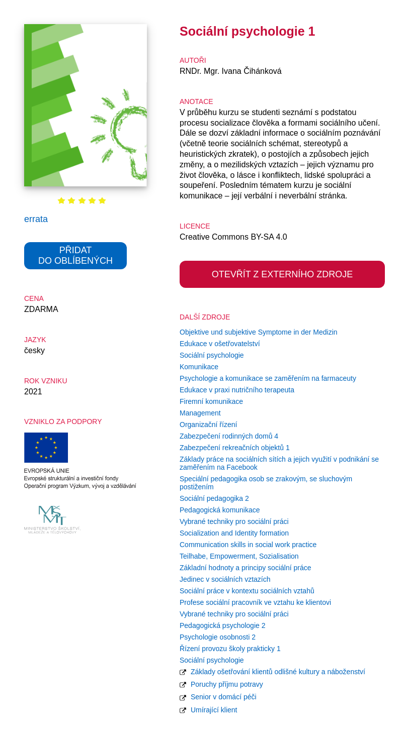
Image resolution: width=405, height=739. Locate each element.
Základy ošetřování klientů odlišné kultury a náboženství (272, 672)
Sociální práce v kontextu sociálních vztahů (247, 591)
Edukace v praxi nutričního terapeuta (237, 390)
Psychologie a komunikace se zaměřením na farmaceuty (268, 378)
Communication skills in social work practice (248, 545)
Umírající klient (208, 710)
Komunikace (199, 367)
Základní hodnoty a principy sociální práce (245, 568)
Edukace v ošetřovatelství (220, 344)
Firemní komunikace (211, 401)
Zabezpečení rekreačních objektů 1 (235, 448)
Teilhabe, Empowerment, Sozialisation (239, 556)
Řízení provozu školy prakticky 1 (230, 649)
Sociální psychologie (212, 355)
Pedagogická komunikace (220, 510)
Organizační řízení (208, 424)
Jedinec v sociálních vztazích (225, 579)
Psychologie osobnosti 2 (218, 637)
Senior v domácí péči (218, 697)
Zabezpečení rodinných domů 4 (229, 436)
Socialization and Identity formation (234, 533)
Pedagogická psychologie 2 (222, 625)
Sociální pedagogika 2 (214, 498)
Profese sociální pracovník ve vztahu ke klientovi (255, 602)
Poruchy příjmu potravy (221, 684)
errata (36, 219)
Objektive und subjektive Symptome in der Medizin (259, 332)
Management (200, 413)
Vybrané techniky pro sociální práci (234, 521)
